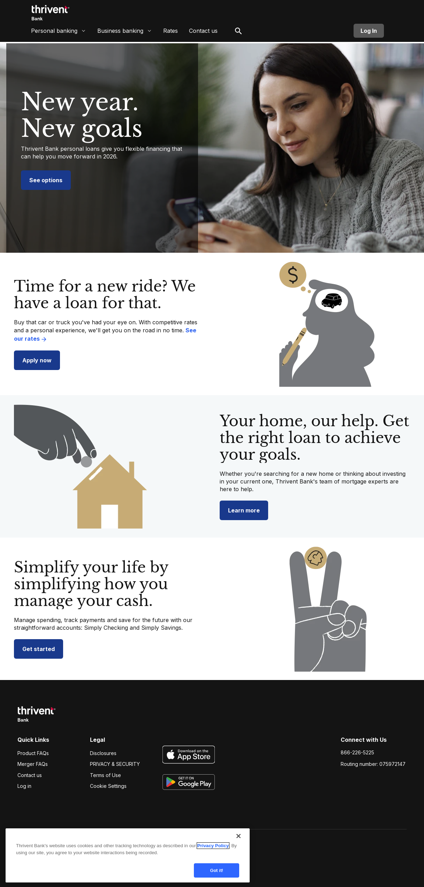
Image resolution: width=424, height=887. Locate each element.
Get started (38, 648)
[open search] (238, 33)
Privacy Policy (213, 850)
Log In (369, 33)
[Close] (238, 840)
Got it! (216, 875)
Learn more (244, 510)
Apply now (37, 360)
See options (45, 180)
